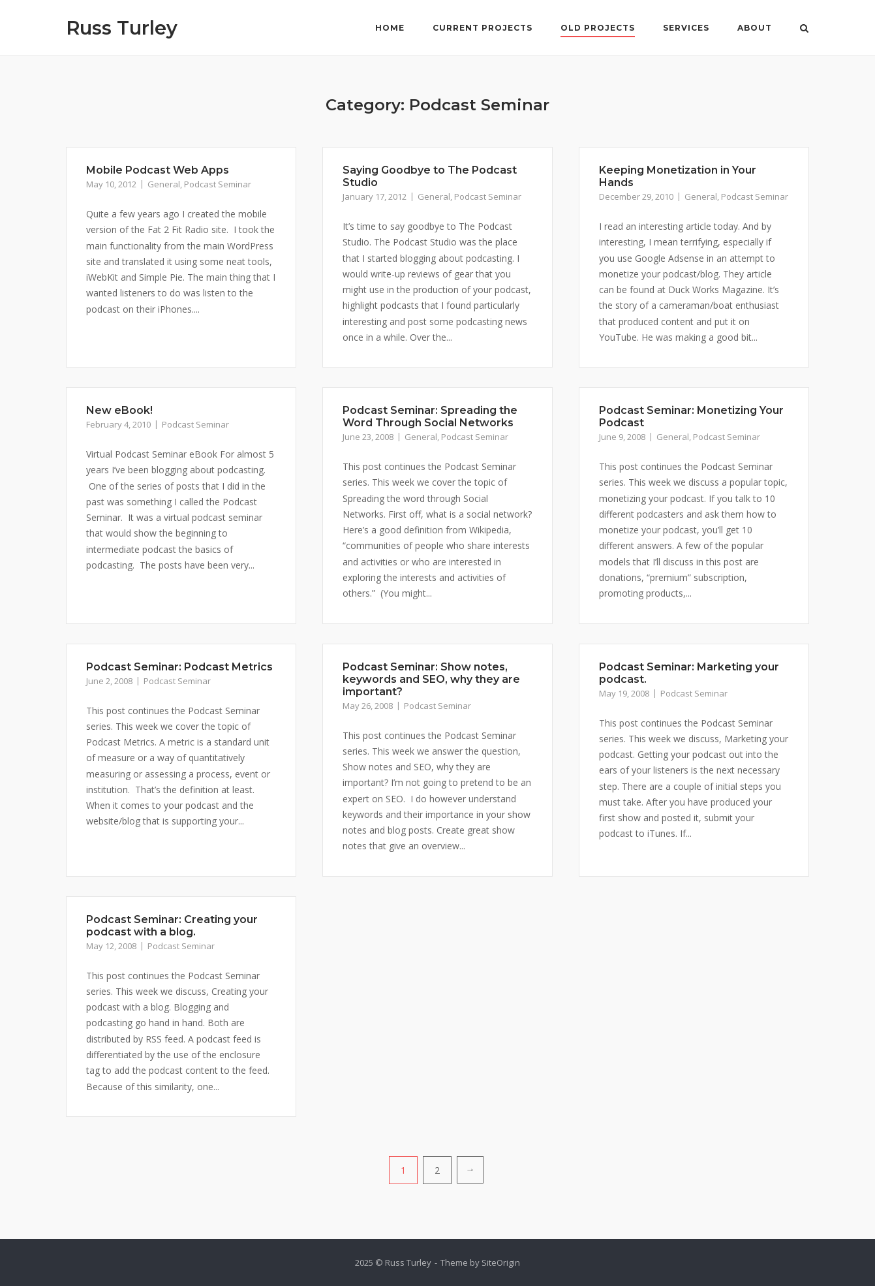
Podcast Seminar (217, 184)
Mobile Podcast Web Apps (157, 170)
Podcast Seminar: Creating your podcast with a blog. (172, 925)
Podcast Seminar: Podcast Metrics (179, 667)
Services (686, 28)
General (163, 184)
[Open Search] (804, 29)
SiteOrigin (501, 1262)
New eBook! (119, 410)
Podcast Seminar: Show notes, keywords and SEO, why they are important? (431, 679)
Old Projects (597, 28)
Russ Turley (121, 27)
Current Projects (482, 28)
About (754, 28)
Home (390, 28)
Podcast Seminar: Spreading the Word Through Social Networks (430, 416)
